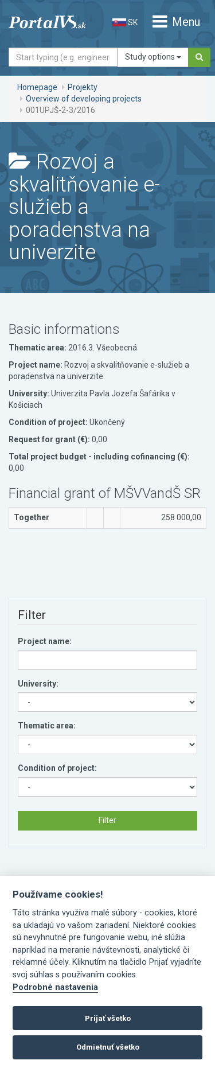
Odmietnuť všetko (107, 1047)
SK (125, 22)
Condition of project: (57, 768)
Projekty (82, 87)
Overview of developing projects (84, 98)
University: (38, 683)
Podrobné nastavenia (55, 987)
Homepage (37, 87)
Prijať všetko (108, 1018)
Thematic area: (47, 725)
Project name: (45, 641)
